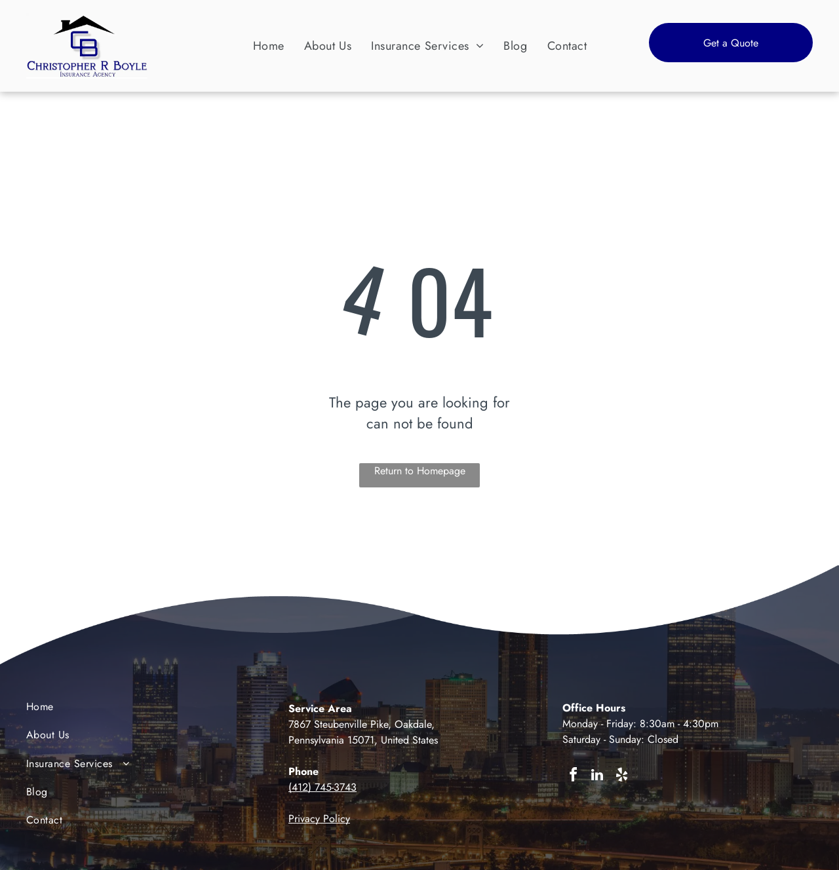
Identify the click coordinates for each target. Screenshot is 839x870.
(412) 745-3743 (322, 787)
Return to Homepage (419, 470)
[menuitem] (268, 45)
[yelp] (621, 777)
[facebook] (572, 777)
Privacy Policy (319, 818)
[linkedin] (597, 777)
